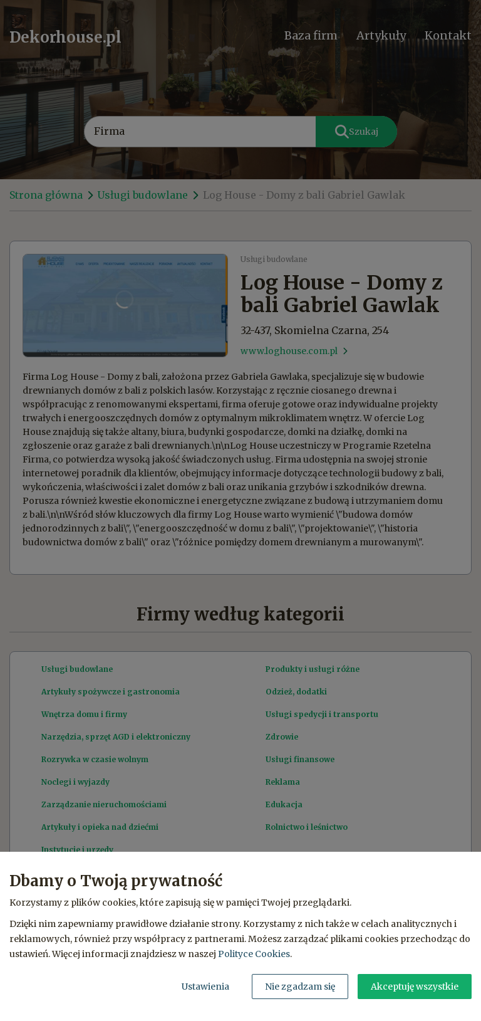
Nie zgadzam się (300, 986)
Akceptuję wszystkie (414, 986)
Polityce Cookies (254, 954)
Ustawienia (205, 986)
